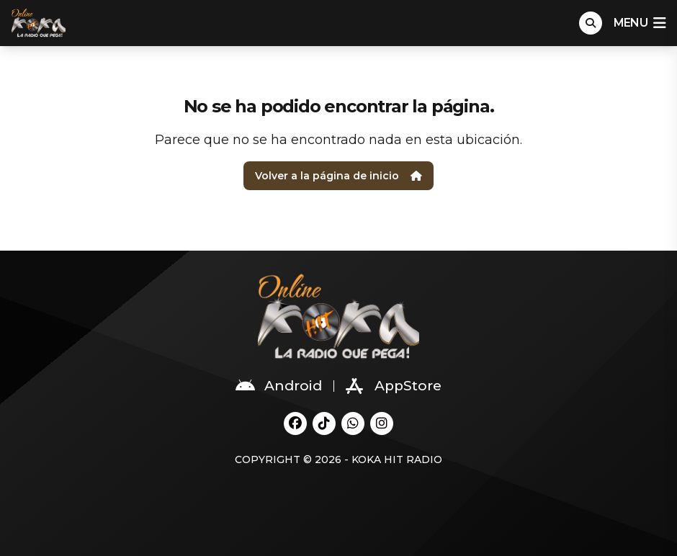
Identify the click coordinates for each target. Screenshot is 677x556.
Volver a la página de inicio (338, 175)
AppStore (393, 386)
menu (639, 23)
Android (279, 386)
